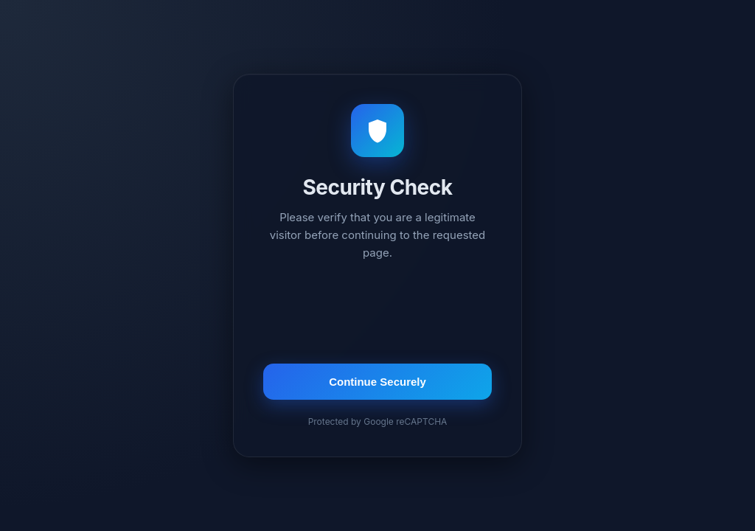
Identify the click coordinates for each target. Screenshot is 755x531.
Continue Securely (377, 381)
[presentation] (377, 314)
